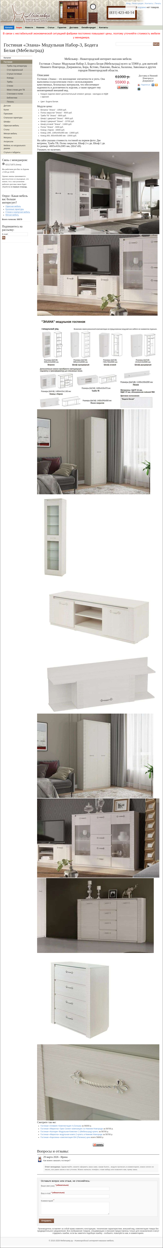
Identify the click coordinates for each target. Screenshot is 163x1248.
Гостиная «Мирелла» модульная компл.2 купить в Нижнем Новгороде (72, 1134)
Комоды (10, 78)
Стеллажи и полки (15, 94)
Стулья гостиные (14, 74)
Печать (158, 3)
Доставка (73, 27)
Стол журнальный (15, 70)
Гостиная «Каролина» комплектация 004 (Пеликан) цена (66, 1137)
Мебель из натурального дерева (14, 147)
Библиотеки (12, 98)
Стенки (10, 86)
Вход (128, 3)
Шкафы (7, 122)
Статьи (51, 27)
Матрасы (8, 137)
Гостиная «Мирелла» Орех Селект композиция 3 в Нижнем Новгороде (72, 1129)
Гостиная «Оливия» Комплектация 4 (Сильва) (61, 1126)
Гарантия (61, 27)
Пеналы (10, 102)
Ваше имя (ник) (55, 1185)
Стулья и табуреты (12, 152)
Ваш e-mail (52, 1193)
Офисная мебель (11, 126)
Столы (6, 130)
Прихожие (8, 114)
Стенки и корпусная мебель (18, 212)
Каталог (9, 27)
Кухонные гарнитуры (15, 209)
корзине (142, 7)
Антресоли (8, 141)
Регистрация (137, 3)
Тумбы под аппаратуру (17, 66)
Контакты (149, 3)
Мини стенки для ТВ (16, 90)
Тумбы (10, 82)
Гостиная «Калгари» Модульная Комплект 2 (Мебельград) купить (69, 1131)
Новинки (40, 27)
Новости (29, 27)
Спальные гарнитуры (13, 118)
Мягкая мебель (10, 133)
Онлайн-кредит (89, 27)
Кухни (6, 110)
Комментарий (47, 1200)
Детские (7, 106)
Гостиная (8, 62)
